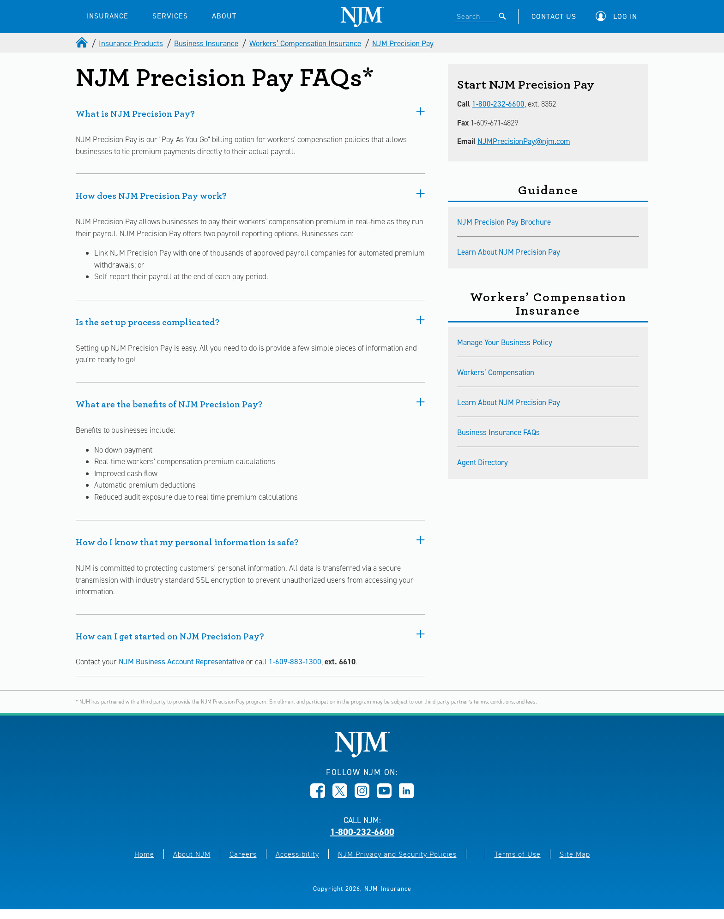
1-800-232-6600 (498, 104)
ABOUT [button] (224, 16)
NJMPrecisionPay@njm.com (523, 141)
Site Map (575, 854)
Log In (625, 16)
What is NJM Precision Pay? (250, 113)
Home (144, 854)
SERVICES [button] (170, 16)
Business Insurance (206, 43)
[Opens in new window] (317, 795)
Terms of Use (518, 854)
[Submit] (502, 16)
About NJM (192, 854)
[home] (83, 43)
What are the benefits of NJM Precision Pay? (250, 403)
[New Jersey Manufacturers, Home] (362, 755)
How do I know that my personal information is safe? (250, 541)
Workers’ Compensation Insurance (305, 43)
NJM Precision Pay (403, 43)
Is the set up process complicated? (250, 321)
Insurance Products (131, 43)
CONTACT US (553, 16)
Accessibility (297, 854)
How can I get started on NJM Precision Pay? (250, 635)
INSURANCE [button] (107, 16)
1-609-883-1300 (295, 661)
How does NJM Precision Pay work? (250, 195)
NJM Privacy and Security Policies (397, 854)
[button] (618, 16)
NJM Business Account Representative (181, 661)
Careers (243, 854)
